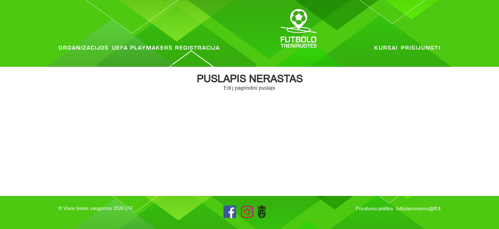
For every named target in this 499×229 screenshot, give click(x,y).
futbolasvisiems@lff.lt (418, 208)
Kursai (386, 48)
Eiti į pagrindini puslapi (249, 88)
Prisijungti (420, 48)
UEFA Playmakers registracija (166, 48)
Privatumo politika (375, 208)
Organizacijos (84, 48)
